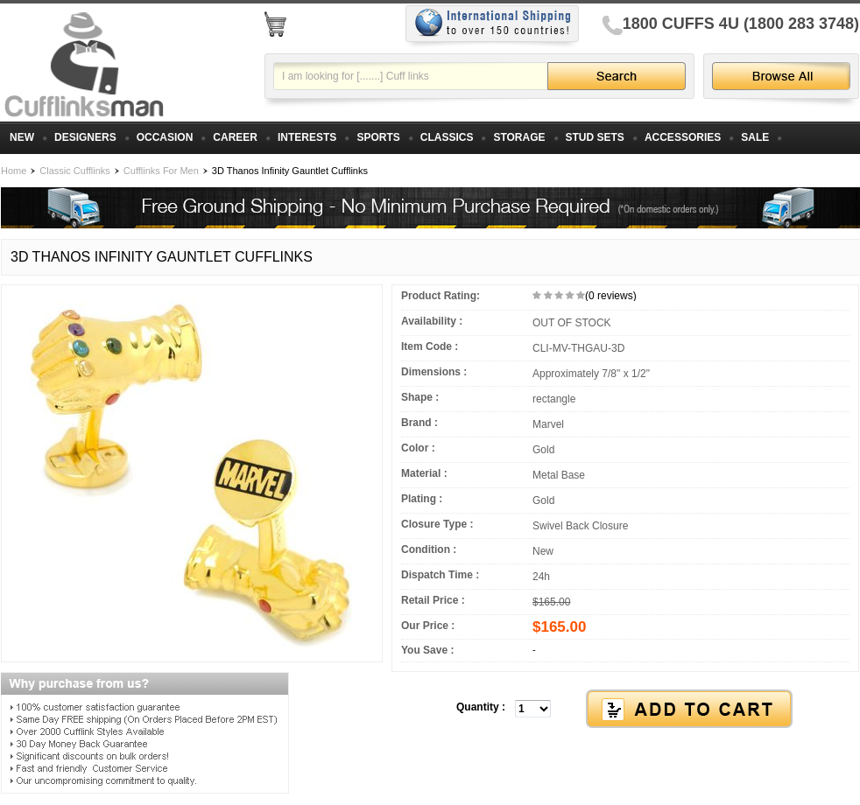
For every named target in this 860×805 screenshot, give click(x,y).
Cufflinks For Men (161, 170)
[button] (625, 710)
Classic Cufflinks (74, 170)
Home (13, 170)
